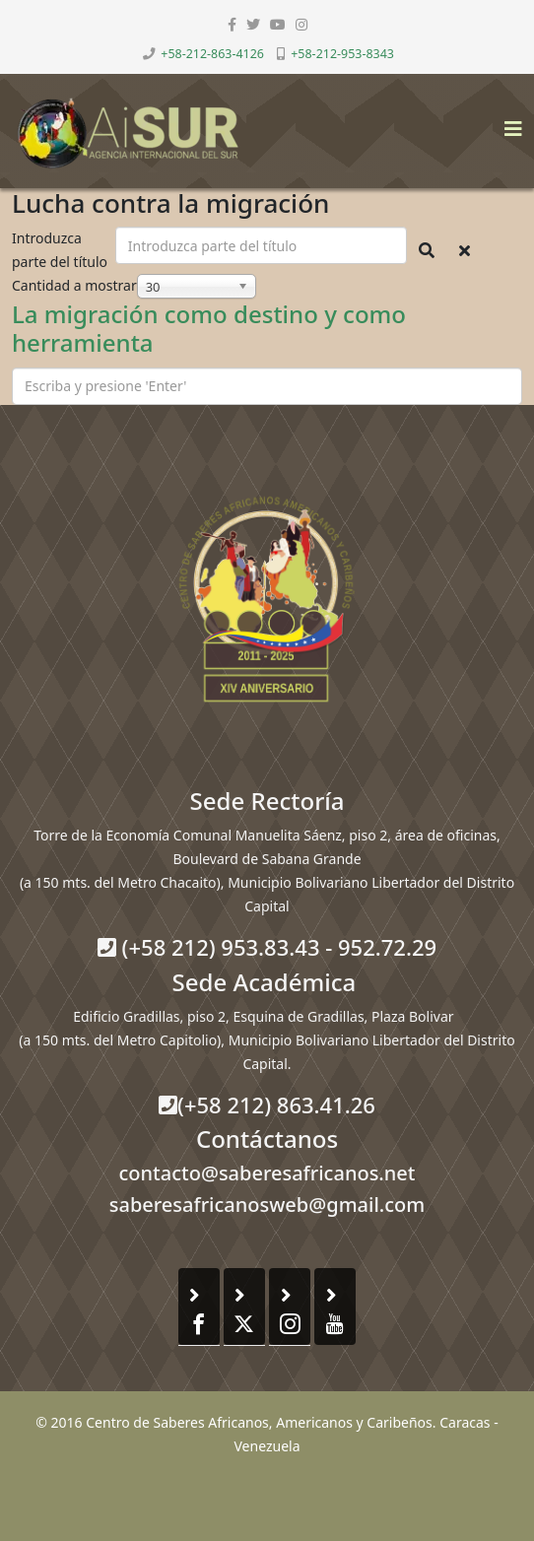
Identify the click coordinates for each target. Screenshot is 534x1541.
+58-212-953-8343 (342, 53)
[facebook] (232, 24)
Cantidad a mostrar (74, 285)
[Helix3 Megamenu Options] (508, 122)
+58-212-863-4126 (212, 53)
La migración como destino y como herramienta (209, 328)
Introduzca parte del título (61, 250)
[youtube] (278, 24)
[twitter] (253, 24)
